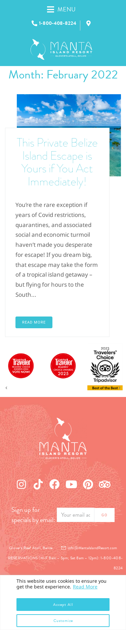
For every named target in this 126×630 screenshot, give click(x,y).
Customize (63, 621)
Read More (85, 586)
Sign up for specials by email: (33, 515)
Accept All (63, 605)
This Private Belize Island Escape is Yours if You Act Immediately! (57, 162)
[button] (68, 9)
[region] (63, 602)
